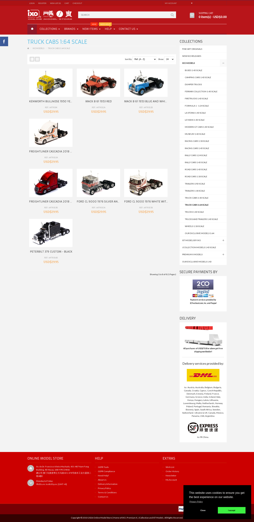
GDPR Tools (103, 467)
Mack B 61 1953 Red (83, 95)
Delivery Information (107, 484)
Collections (48, 29)
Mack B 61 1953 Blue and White (125, 95)
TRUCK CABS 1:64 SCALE (196, 205)
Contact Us (103, 496)
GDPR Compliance (106, 471)
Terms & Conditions (107, 492)
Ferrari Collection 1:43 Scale (201, 91)
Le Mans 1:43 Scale (195, 120)
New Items (90, 27)
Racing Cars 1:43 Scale (197, 148)
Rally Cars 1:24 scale (196, 155)
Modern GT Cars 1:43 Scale (199, 127)
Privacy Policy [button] (196, 501)
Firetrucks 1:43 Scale (196, 98)
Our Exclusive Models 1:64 (199, 233)
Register (42, 3)
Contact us (127, 29)
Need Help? (103, 475)
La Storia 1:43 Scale (195, 112)
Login (32, 3)
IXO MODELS (188, 63)
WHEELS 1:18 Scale (194, 226)
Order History (172, 471)
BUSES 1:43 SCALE (193, 70)
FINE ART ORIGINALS (192, 49)
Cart (67, 3)
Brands (69, 29)
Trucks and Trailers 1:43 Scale (201, 219)
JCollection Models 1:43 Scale (199, 247)
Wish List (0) (55, 3)
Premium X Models (192, 254)
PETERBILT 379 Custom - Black (162, 138)
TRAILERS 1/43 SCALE (195, 183)
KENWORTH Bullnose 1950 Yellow (53, 95)
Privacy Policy (104, 488)
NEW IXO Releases (191, 56)
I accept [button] (231, 510)
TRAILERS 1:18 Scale (195, 190)
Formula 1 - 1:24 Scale (197, 105)
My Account (171, 479)
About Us (102, 479)
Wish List (170, 467)
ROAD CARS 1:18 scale (196, 176)
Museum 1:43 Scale (195, 134)
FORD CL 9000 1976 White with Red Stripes (134, 138)
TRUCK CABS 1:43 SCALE (196, 197)
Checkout (77, 3)
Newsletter (171, 475)
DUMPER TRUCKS (193, 84)
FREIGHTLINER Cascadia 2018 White (165, 95)
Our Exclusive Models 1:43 (196, 261)
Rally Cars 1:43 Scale (196, 162)
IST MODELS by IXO (191, 240)
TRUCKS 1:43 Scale (194, 212)
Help (107, 27)
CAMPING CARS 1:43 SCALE (198, 77)
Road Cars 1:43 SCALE (196, 169)
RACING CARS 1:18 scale (197, 141)
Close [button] (202, 510)
